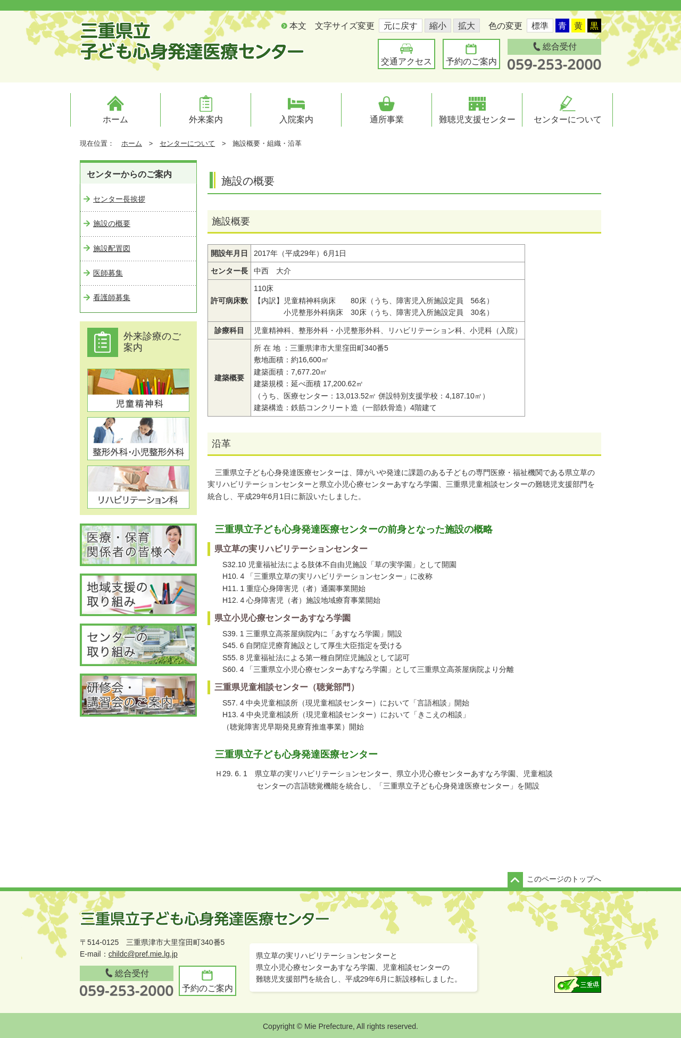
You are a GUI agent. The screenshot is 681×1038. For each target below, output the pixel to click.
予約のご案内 (471, 61)
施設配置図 (111, 248)
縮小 (437, 25)
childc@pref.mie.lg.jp (143, 954)
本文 (297, 25)
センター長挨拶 (119, 199)
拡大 (466, 25)
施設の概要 (111, 223)
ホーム (131, 143)
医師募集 (108, 273)
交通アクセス (406, 61)
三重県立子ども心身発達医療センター (192, 41)
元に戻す (401, 25)
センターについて (187, 143)
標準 (540, 25)
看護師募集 (111, 297)
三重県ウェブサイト (577, 984)
